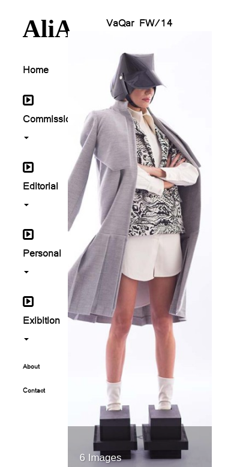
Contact (34, 389)
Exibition (36, 318)
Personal (36, 250)
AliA (36, 29)
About (31, 365)
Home (36, 68)
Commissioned (36, 116)
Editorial (36, 183)
